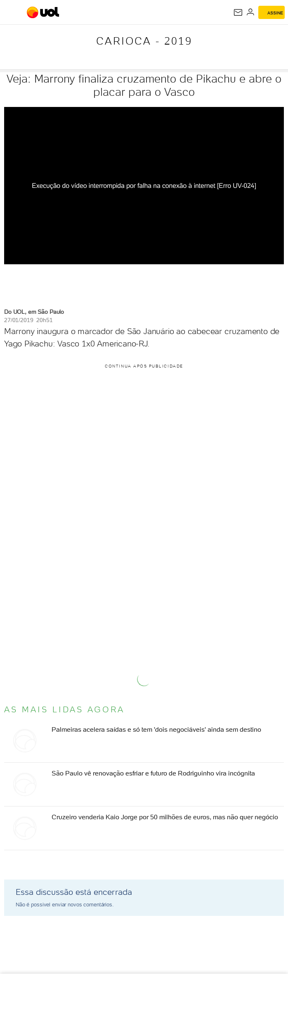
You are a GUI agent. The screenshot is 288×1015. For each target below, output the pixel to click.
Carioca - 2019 (144, 41)
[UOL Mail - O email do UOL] (238, 12)
